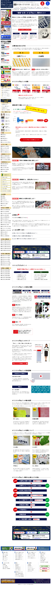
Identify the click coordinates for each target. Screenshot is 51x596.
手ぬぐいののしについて (7, 115)
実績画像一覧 (46, 7)
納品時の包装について (7, 127)
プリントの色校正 (4, 171)
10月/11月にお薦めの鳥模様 (6, 277)
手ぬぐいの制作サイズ (7, 124)
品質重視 (4, 574)
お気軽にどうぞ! (38, 491)
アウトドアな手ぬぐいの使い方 (6, 222)
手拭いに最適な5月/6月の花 (6, 244)
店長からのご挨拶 (4, 203)
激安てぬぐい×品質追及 (6, 109)
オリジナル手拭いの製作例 (6, 159)
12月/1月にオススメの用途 (6, 264)
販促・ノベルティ (5, 564)
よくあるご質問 (5, 186)
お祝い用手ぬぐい (4, 140)
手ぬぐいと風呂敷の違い (5, 235)
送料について (5, 181)
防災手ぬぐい (4, 134)
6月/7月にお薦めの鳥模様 (6, 273)
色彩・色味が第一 (5, 577)
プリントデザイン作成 (31, 565)
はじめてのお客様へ (24, 7)
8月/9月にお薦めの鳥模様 (6, 275)
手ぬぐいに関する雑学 (5, 215)
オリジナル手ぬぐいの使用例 (6, 220)
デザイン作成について (31, 7)
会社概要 (29, 574)
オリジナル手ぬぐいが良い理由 (6, 213)
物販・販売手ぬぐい (5, 92)
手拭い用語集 (5, 188)
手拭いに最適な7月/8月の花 (6, 246)
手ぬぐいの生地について (7, 121)
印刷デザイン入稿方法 (5, 146)
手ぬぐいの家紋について (7, 130)
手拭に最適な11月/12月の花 (6, 250)
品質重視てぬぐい (5, 104)
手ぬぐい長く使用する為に (6, 209)
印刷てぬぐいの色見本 (5, 169)
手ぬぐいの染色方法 (7, 118)
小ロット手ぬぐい (18, 580)
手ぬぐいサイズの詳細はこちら (19, 373)
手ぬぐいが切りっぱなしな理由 (6, 226)
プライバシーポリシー (5, 201)
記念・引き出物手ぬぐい (6, 90)
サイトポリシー (4, 199)
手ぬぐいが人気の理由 (5, 211)
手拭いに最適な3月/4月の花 (6, 242)
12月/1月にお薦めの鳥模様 (6, 279)
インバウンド (4, 97)
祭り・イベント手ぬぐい (6, 95)
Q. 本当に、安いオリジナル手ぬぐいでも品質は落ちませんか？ (24, 243)
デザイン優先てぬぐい (5, 106)
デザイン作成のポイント (5, 151)
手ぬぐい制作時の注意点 (19, 583)
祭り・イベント (5, 569)
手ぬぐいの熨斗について (19, 564)
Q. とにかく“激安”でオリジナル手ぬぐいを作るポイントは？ (24, 249)
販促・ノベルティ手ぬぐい (6, 88)
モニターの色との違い (5, 167)
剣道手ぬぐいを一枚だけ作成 (6, 230)
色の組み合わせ (4, 165)
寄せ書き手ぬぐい (4, 138)
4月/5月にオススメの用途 (6, 257)
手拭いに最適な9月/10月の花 (6, 248)
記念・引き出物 (5, 565)
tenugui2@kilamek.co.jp (37, 548)
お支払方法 (4, 179)
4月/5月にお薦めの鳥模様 (6, 271)
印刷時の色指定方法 (5, 163)
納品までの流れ (5, 177)
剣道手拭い (3, 136)
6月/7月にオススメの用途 (6, 259)
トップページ (17, 7)
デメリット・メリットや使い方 (6, 228)
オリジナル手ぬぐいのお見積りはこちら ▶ (31, 150)
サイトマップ (4, 205)
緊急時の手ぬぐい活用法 (5, 224)
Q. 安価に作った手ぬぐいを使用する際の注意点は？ (22, 246)
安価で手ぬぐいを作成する (6, 157)
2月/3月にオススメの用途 (6, 255)
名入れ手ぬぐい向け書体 (44, 572)
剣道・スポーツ (5, 568)
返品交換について (5, 184)
